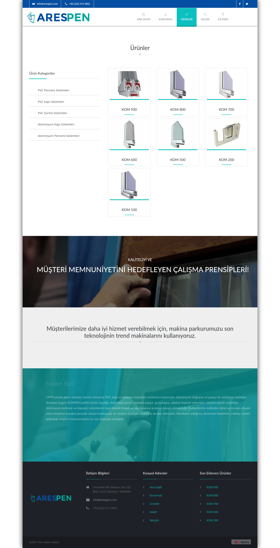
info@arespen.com (45, 3)
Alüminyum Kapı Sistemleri (56, 124)
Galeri (205, 16)
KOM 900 (212, 487)
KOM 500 (212, 520)
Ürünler (154, 504)
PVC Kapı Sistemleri (51, 102)
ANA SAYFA (143, 16)
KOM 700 (212, 504)
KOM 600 (212, 512)
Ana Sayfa (156, 487)
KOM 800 (212, 495)
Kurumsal (156, 495)
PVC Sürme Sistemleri (52, 113)
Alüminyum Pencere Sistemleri (59, 136)
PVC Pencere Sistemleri (53, 90)
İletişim (223, 16)
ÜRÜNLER (186, 16)
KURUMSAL (165, 16)
